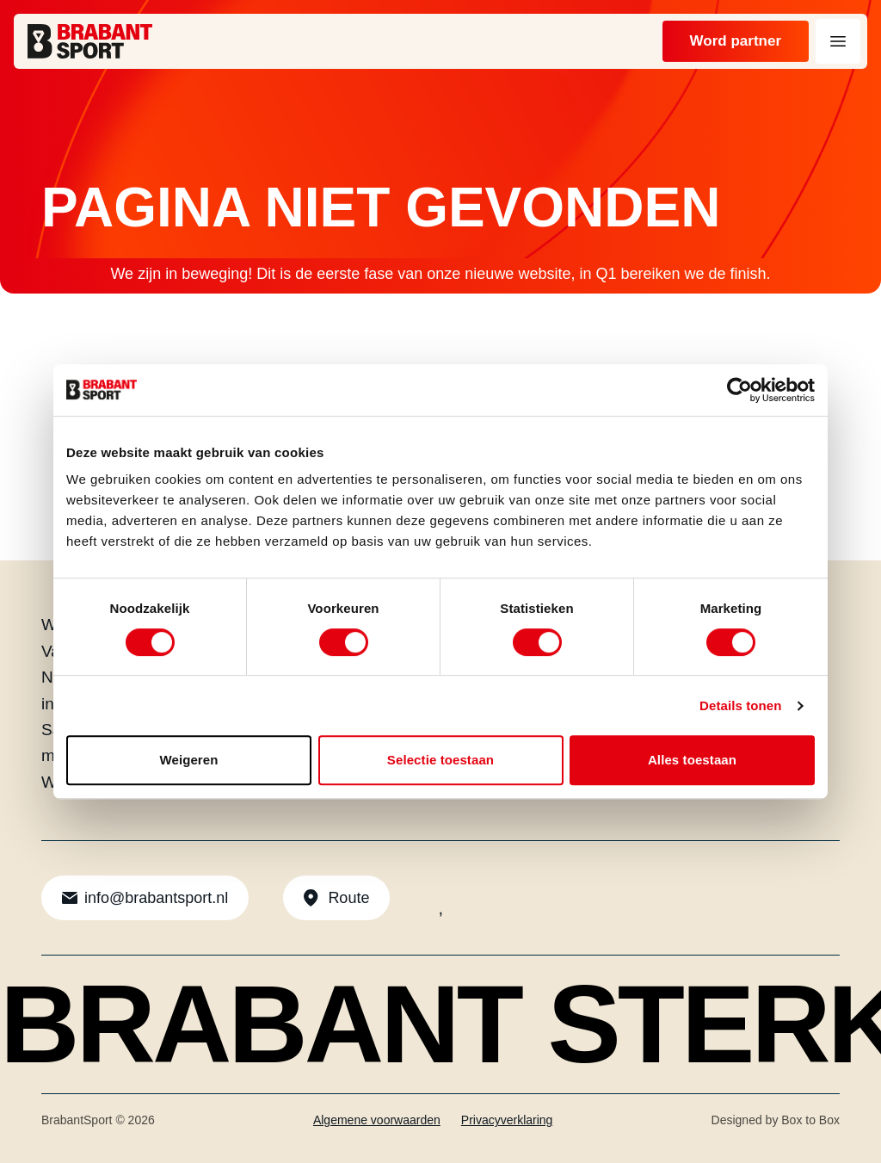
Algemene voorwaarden (376, 1120)
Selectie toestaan (440, 759)
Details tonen (740, 705)
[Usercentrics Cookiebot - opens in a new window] (739, 390)
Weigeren (188, 759)
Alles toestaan (692, 759)
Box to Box (810, 1120)
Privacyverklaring (507, 1120)
